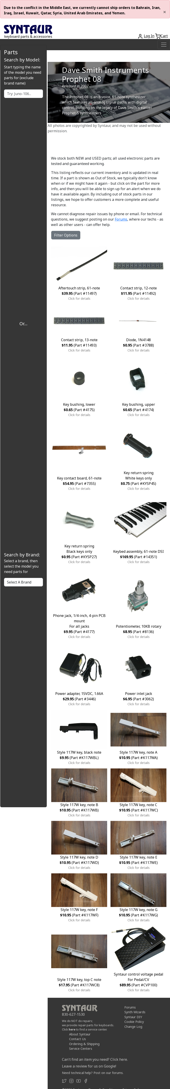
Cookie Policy (134, 1022)
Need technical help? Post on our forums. (92, 1073)
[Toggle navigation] (163, 44)
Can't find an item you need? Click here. (95, 1059)
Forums (121, 219)
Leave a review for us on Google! (89, 1066)
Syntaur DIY (133, 1017)
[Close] (164, 12)
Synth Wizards (134, 1012)
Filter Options (65, 235)
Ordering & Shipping (84, 1044)
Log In (149, 35)
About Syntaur (80, 1034)
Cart (164, 35)
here (72, 1029)
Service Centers (80, 1048)
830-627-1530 (73, 1014)
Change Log (133, 1026)
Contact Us (77, 1039)
